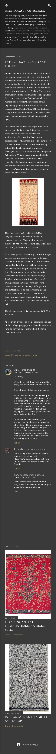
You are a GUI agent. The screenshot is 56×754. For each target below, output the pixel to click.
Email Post (16, 351)
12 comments (17, 635)
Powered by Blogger (28, 745)
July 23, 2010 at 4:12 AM (34, 449)
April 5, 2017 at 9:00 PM (25, 477)
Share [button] (7, 351)
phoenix (26, 355)
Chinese (14, 355)
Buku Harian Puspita (24, 370)
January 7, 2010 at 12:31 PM (26, 372)
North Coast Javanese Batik (25, 10)
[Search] (49, 5)
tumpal (34, 355)
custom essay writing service (29, 475)
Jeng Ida (18, 449)
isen (20, 355)
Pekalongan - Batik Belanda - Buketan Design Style (26, 626)
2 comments (17, 726)
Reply (17, 443)
